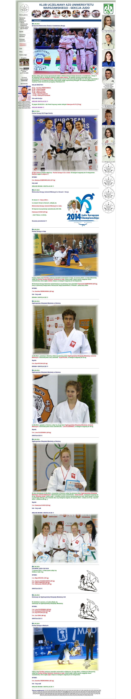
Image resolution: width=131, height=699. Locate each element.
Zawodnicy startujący (22, 35)
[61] (54, 693)
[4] (51, 690)
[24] (97, 690)
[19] (85, 690)
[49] (92, 692)
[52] (99, 692)
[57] (44, 693)
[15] (75, 690)
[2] (47, 690)
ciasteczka (24, 80)
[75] (89, 693)
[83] (49, 695)
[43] (77, 692)
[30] (44, 692)
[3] (49, 690)
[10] (62, 690)
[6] (54, 690)
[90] (66, 695)
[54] (36, 693)
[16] (77, 690)
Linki (20, 48)
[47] (86, 692)
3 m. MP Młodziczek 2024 (108, 161)
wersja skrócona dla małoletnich (24, 24)
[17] (80, 690)
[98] (86, 695)
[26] (34, 692)
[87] (59, 695)
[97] (84, 695)
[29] (41, 692)
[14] (72, 690)
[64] (61, 693)
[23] (95, 690)
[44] (79, 692)
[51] (96, 692)
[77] (94, 693)
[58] (46, 693)
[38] (64, 692)
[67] (69, 693)
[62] (56, 693)
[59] (49, 693)
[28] (39, 692)
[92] (71, 695)
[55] (39, 693)
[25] (100, 690)
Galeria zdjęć (23, 55)
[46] (84, 692)
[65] (64, 693)
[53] (34, 693)
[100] (91, 695)
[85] (53, 695)
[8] (58, 690)
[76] (91, 693)
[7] (56, 690)
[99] (89, 695)
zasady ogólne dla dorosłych (24, 27)
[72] (81, 693)
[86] (56, 695)
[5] (53, 690)
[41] (71, 692)
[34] (54, 692)
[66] (66, 693)
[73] (84, 693)
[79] (99, 693)
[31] (46, 692)
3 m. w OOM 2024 (108, 67)
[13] (70, 690)
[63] (59, 693)
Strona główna (23, 15)
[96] (81, 695)
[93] (74, 695)
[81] (44, 695)
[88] (61, 695)
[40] (69, 692)
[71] (79, 693)
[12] (67, 690)
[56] (41, 693)
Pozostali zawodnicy (22, 40)
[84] (51, 695)
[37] (61, 692)
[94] (76, 695)
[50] (94, 692)
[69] (74, 693)
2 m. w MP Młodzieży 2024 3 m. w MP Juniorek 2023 (108, 30)
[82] (46, 695)
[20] (87, 690)
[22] (92, 690)
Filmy (20, 52)
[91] (69, 695)
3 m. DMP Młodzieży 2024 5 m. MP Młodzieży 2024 (108, 126)
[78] (96, 693)
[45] (81, 692)
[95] (79, 695)
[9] (60, 690)
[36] (59, 692)
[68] (71, 693)
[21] (90, 690)
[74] (86, 693)
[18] (82, 690)
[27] (36, 692)
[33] (51, 692)
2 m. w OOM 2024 (108, 49)
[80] (41, 695)
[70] (76, 693)
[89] (64, 695)
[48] (89, 692)
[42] (74, 692)
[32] (49, 692)
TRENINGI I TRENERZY (22, 44)
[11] (65, 690)
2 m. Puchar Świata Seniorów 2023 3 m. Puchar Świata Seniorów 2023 (108, 85)
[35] (56, 692)
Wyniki (21, 31)
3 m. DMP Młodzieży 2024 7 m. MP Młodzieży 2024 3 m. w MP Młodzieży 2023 (108, 105)
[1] (45, 690)
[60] (51, 693)
